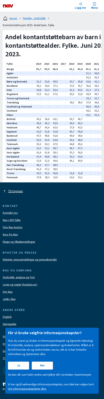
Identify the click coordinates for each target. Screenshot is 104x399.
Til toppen (13, 191)
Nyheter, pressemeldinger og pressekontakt (30, 260)
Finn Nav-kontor (12, 227)
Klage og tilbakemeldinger (19, 242)
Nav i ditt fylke (12, 220)
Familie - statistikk (34, 18)
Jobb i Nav (9, 299)
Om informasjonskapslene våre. (27, 389)
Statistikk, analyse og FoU (19, 277)
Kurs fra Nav (10, 235)
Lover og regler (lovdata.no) (20, 285)
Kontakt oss (10, 213)
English (7, 317)
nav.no (10, 18)
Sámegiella (9, 324)
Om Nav (8, 292)
